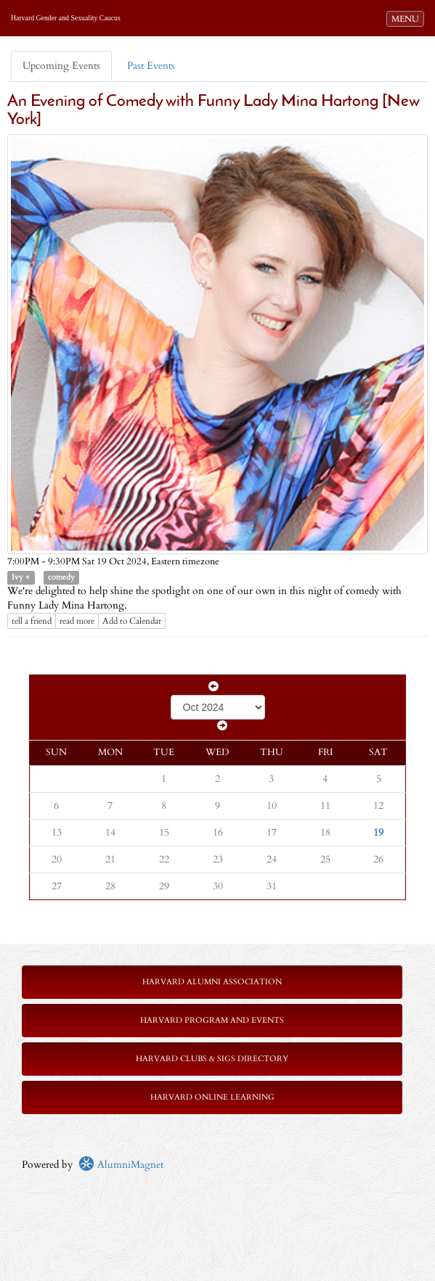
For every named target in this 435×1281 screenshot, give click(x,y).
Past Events (151, 66)
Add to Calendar (131, 621)
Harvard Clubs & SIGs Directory (212, 1058)
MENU (407, 18)
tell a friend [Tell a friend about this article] (32, 621)
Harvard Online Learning (212, 1097)
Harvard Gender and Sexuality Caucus (66, 18)
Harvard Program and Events (212, 1020)
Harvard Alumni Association (212, 981)
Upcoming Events (61, 66)
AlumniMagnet (120, 1164)
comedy (61, 577)
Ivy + (21, 577)
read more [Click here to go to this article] (77, 621)
